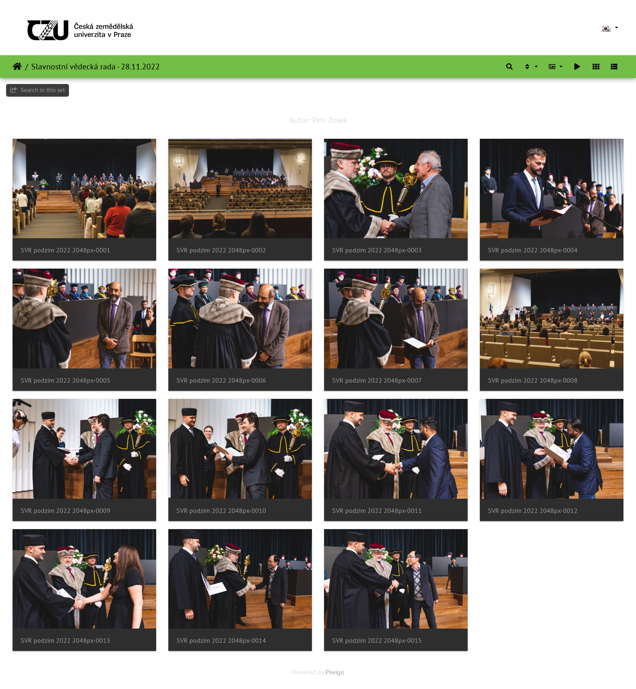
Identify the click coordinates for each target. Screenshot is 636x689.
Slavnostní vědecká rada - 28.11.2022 (95, 66)
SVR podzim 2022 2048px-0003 (377, 250)
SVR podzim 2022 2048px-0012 (533, 511)
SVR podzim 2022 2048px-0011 (377, 511)
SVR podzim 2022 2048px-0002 (221, 250)
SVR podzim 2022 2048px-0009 (65, 511)
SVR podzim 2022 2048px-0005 (65, 380)
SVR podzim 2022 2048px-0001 (65, 250)
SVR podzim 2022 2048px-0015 (377, 640)
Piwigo (334, 672)
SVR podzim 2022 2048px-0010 (221, 511)
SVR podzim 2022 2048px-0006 (221, 380)
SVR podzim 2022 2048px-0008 (533, 380)
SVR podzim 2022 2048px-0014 (221, 640)
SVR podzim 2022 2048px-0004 (533, 250)
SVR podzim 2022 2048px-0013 (65, 640)
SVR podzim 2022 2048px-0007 (377, 380)
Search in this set (37, 90)
